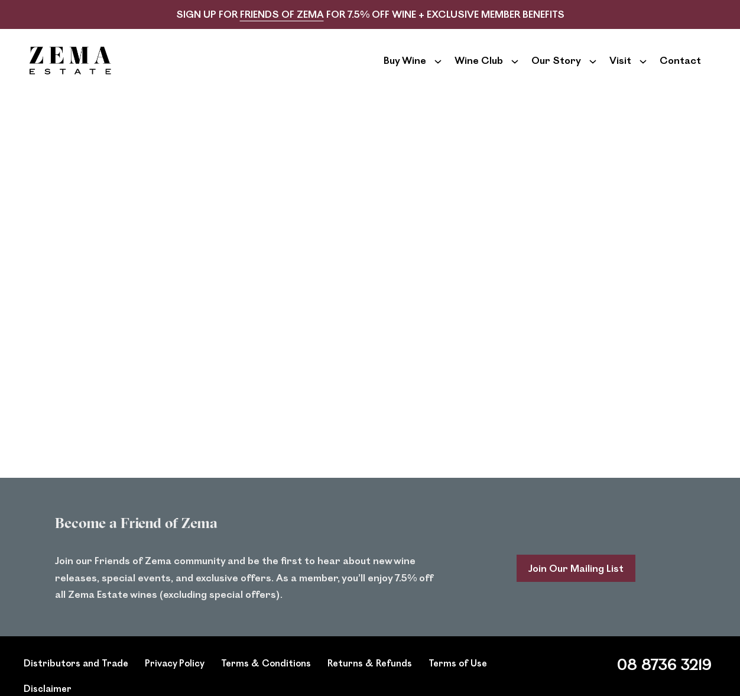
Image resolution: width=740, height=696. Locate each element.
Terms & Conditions (266, 679)
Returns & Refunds (369, 679)
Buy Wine (405, 68)
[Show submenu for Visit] (643, 68)
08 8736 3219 (664, 680)
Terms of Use (458, 679)
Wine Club (479, 68)
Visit (620, 68)
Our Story (556, 68)
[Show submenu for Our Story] (593, 68)
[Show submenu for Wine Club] (515, 68)
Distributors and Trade (76, 679)
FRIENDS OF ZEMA (282, 14)
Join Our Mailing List (576, 584)
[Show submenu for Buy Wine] (438, 68)
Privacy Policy (175, 679)
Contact (680, 68)
